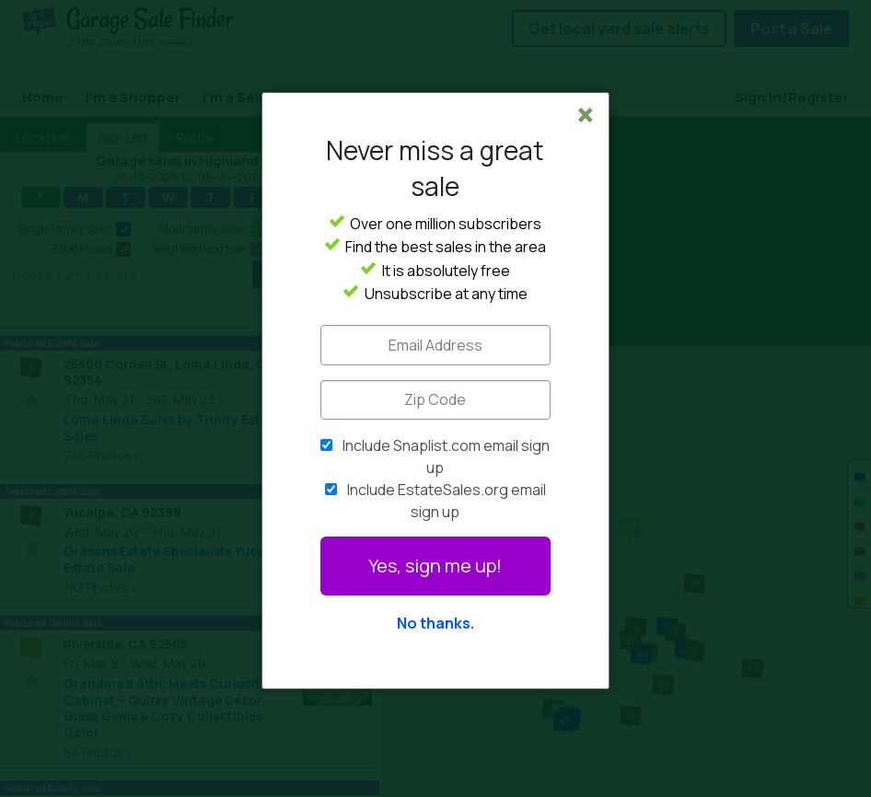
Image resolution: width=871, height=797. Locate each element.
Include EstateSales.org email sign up (446, 500)
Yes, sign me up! (435, 565)
